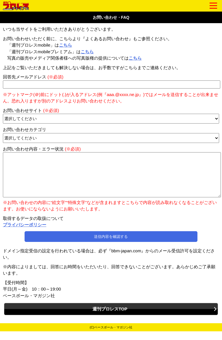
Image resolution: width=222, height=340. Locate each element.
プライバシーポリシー (24, 233)
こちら (65, 45)
